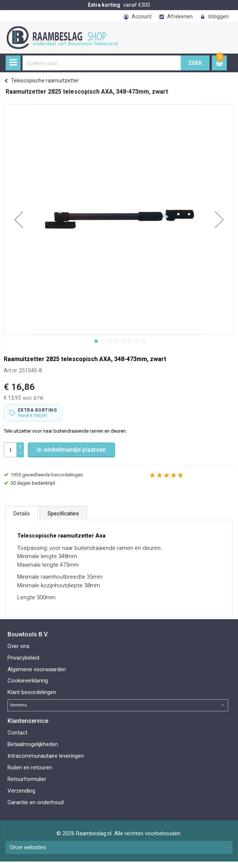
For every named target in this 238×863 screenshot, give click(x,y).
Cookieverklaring (27, 682)
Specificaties (63, 515)
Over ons (18, 647)
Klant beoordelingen (31, 693)
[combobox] (101, 62)
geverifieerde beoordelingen (46, 476)
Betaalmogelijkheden (32, 745)
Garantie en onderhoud (35, 803)
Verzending (21, 791)
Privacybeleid (23, 658)
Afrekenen (180, 16)
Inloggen (218, 16)
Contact (17, 734)
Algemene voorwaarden (36, 670)
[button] (19, 219)
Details (21, 515)
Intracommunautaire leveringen (45, 757)
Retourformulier (26, 780)
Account (142, 16)
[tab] (22, 515)
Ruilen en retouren (29, 768)
